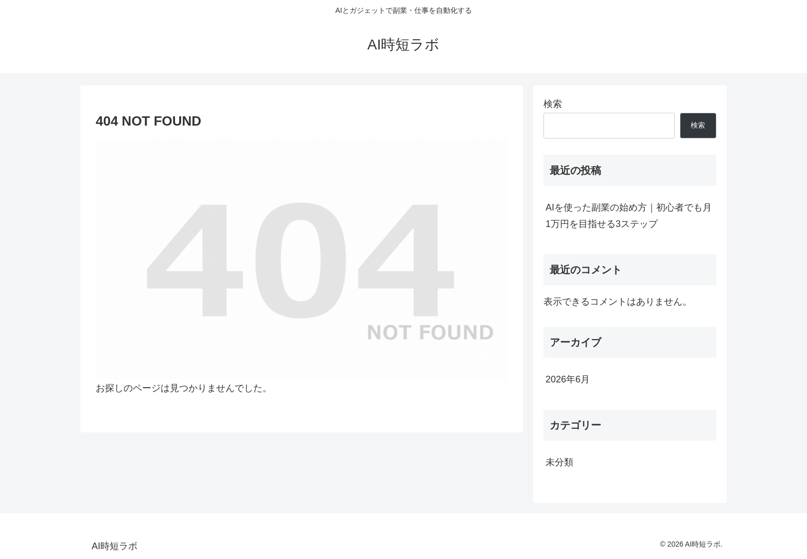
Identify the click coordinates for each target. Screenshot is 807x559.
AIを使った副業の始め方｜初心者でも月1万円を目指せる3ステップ (629, 215)
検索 (552, 104)
